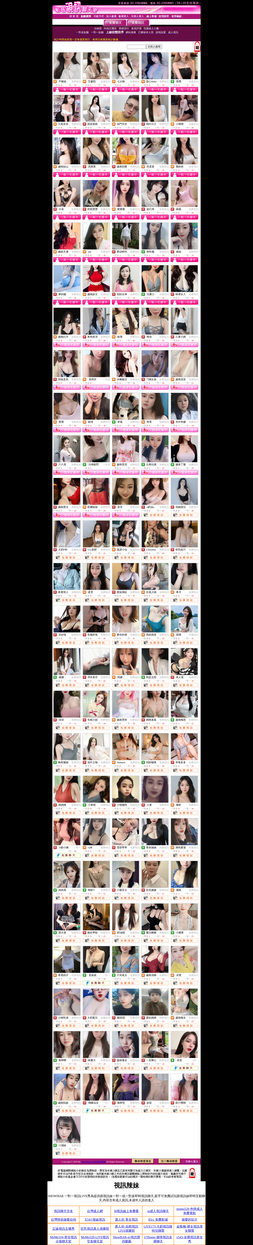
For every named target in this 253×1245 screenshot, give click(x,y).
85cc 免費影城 (158, 1219)
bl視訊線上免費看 (126, 1211)
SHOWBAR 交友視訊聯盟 (93, 1161)
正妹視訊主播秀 (63, 1228)
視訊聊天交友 (63, 1211)
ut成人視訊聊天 (158, 1211)
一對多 (106, 379)
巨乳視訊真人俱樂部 (95, 1228)
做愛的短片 (189, 1219)
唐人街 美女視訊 (126, 1219)
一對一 (77, 847)
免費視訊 (76, 81)
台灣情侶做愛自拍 (63, 1219)
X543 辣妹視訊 (95, 1219)
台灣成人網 (95, 1211)
